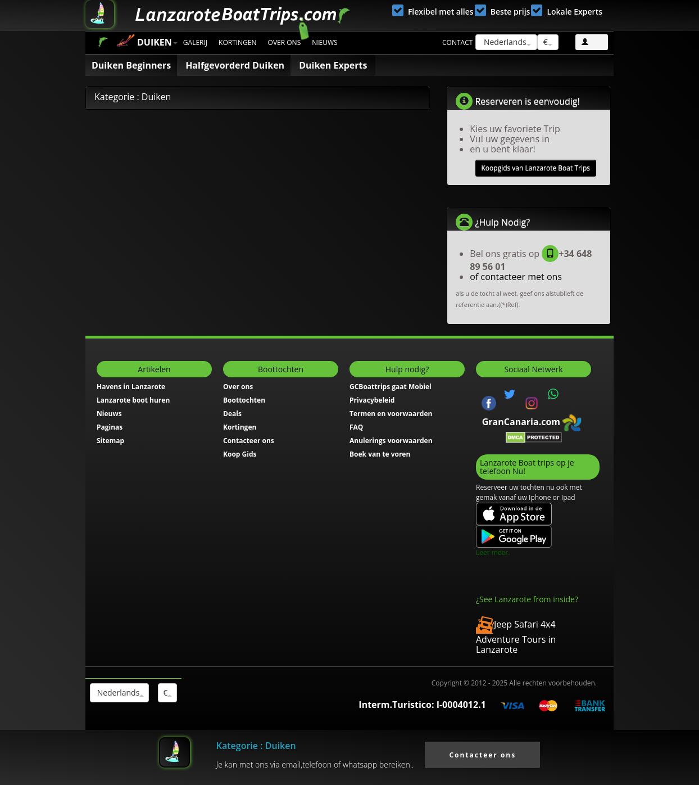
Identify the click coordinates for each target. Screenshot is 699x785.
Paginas (109, 427)
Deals (232, 413)
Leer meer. (493, 552)
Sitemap (110, 440)
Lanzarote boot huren (133, 400)
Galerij (195, 42)
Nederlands (506, 42)
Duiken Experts (333, 65)
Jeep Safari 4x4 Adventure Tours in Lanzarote (516, 637)
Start (102, 42)
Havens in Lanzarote (131, 386)
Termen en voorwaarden (391, 413)
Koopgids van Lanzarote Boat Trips (536, 168)
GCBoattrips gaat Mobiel (391, 386)
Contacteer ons (248, 440)
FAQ (356, 427)
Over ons (284, 42)
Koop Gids (239, 454)
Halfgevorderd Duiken (234, 65)
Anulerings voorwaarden (391, 440)
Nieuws (324, 42)
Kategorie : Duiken (256, 745)
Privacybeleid (372, 400)
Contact (457, 42)
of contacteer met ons (516, 276)
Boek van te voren (380, 454)
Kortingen (238, 42)
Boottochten (244, 400)
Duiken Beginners (131, 65)
